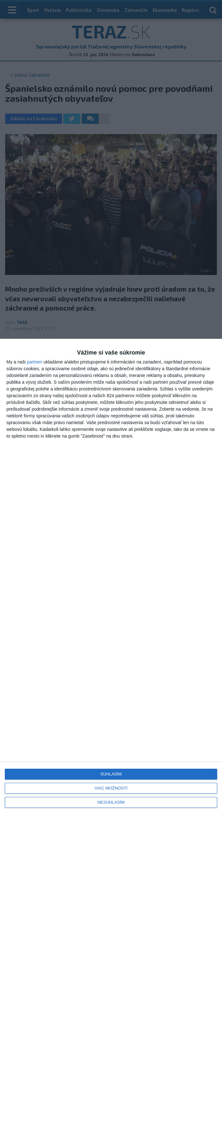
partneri (34, 362)
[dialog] (111, 734)
